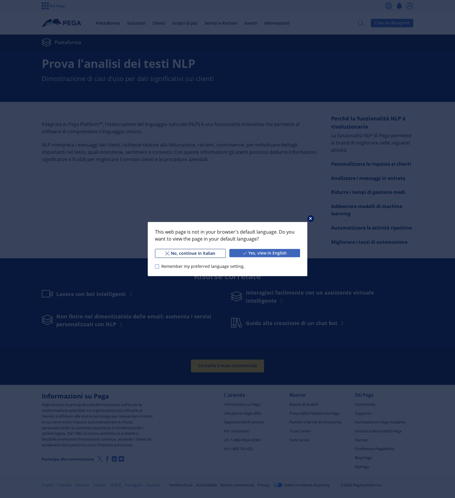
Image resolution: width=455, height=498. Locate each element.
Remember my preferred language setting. (203, 266)
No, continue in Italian (190, 253)
